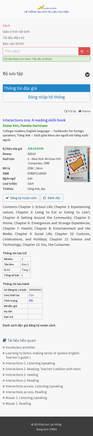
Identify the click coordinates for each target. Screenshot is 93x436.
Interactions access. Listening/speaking (34, 386)
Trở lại (70, 111)
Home (84, 111)
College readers (14, 131)
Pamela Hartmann (34, 125)
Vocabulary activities (20, 347)
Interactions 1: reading (22, 374)
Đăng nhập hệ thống (46, 97)
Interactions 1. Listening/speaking (30, 363)
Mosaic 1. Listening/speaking (26, 398)
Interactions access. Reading (26, 392)
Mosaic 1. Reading (18, 403)
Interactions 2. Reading (22, 380)
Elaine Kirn (11, 125)
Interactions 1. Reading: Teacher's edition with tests (43, 369)
